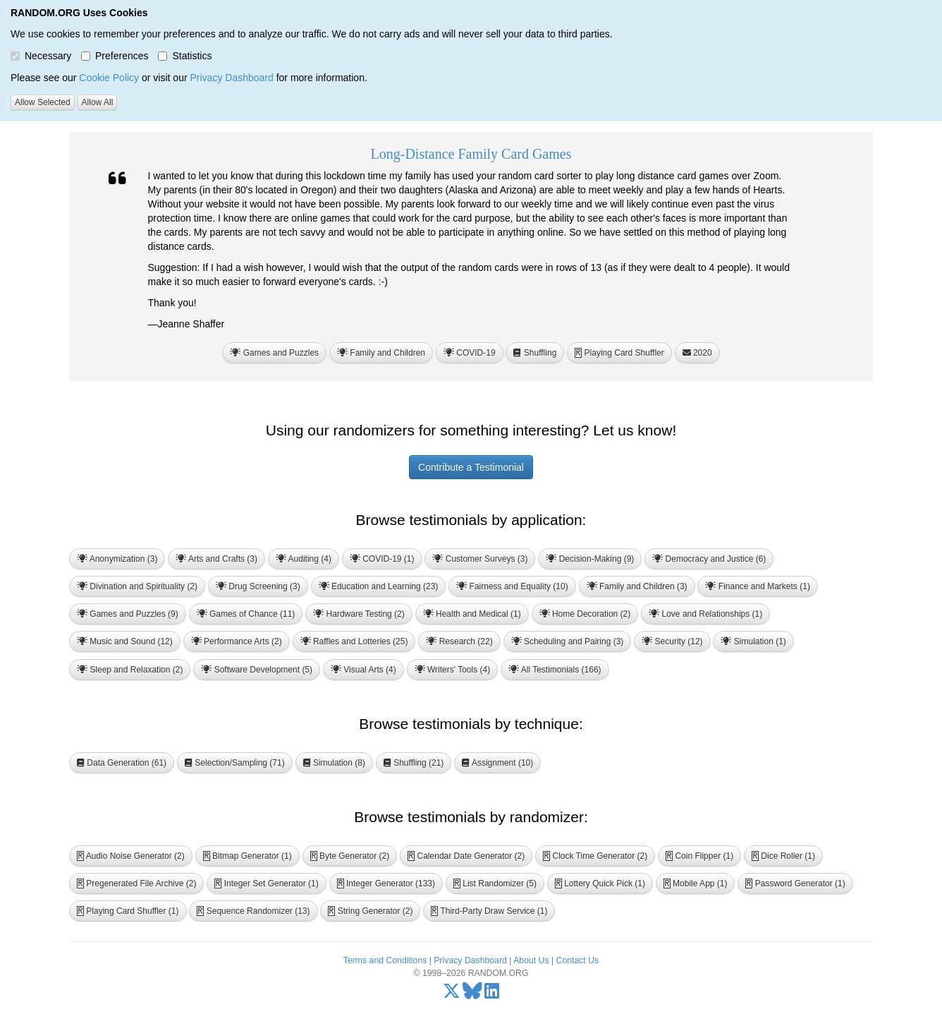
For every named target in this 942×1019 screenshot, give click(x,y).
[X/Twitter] (451, 994)
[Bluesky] (472, 994)
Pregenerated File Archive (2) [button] (136, 883)
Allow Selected (43, 102)
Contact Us (577, 960)
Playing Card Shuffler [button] (619, 353)
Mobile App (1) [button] (695, 883)
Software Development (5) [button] (256, 670)
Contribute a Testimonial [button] (471, 467)
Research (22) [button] (459, 641)
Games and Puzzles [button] (274, 353)
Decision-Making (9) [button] (590, 559)
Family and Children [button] (381, 353)
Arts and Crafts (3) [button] (216, 559)
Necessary (41, 55)
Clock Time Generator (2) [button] (595, 856)
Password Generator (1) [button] (795, 883)
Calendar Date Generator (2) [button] (466, 856)
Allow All (98, 102)
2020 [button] (697, 353)
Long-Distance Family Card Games (471, 154)
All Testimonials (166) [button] (554, 670)
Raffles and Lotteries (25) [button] (354, 641)
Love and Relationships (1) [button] (705, 614)
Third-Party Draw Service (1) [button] (489, 911)
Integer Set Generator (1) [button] (266, 883)
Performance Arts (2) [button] (236, 641)
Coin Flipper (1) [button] (699, 856)
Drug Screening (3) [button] (258, 586)
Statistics (185, 55)
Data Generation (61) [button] (121, 763)
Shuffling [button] (534, 353)
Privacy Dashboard (231, 77)
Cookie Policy (109, 77)
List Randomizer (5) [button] (495, 883)
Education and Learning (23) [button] (379, 586)
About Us (531, 960)
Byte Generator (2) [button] (350, 856)
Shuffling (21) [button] (414, 763)
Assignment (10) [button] (497, 763)
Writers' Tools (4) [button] (453, 670)
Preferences (114, 55)
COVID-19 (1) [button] (382, 559)
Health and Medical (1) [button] (472, 614)
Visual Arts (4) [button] (363, 670)
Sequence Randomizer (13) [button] (253, 911)
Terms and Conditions (385, 960)
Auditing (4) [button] (303, 559)
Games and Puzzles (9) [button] (127, 614)
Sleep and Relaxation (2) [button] (130, 670)
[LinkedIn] (491, 994)
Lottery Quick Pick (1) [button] (600, 883)
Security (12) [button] (672, 641)
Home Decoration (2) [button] (585, 614)
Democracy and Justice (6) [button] (709, 559)
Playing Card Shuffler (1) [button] (128, 911)
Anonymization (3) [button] (117, 559)
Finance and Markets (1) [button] (757, 586)
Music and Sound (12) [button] (125, 641)
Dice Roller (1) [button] (783, 856)
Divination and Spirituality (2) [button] (137, 586)
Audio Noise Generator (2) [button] (131, 856)
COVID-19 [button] (470, 353)
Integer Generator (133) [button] (386, 883)
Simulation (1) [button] (753, 641)
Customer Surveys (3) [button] (479, 559)
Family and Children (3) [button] (637, 586)
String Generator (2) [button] (370, 911)
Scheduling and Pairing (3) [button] (567, 641)
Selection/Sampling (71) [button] (235, 763)
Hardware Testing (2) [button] (359, 614)
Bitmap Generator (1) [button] (247, 856)
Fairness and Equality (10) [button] (512, 586)
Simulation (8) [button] (334, 763)
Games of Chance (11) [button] (246, 614)
